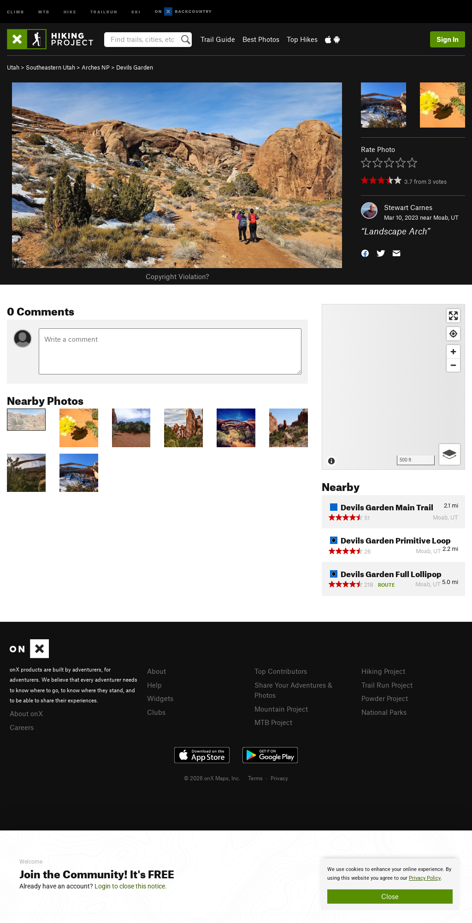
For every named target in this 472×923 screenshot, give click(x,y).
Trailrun (104, 11)
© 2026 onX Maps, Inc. (212, 778)
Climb (15, 11)
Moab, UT (446, 217)
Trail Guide (218, 39)
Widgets (160, 698)
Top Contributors (280, 671)
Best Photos (260, 39)
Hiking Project (383, 671)
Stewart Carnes (408, 207)
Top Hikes (302, 39)
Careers (22, 727)
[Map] (393, 386)
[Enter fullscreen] (453, 315)
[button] (365, 252)
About (156, 671)
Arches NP (96, 67)
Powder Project (384, 698)
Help (154, 685)
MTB (44, 11)
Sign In (448, 39)
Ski (136, 11)
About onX (26, 713)
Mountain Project (281, 709)
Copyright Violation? (177, 276)
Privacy (279, 778)
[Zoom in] (453, 351)
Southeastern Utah (50, 67)
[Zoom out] (453, 365)
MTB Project (273, 722)
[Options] (449, 454)
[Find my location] (453, 333)
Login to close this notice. (130, 886)
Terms (255, 778)
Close (390, 896)
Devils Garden (134, 67)
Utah (13, 67)
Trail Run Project (387, 685)
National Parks (384, 712)
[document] (390, 884)
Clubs (156, 712)
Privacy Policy (425, 878)
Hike (70, 11)
